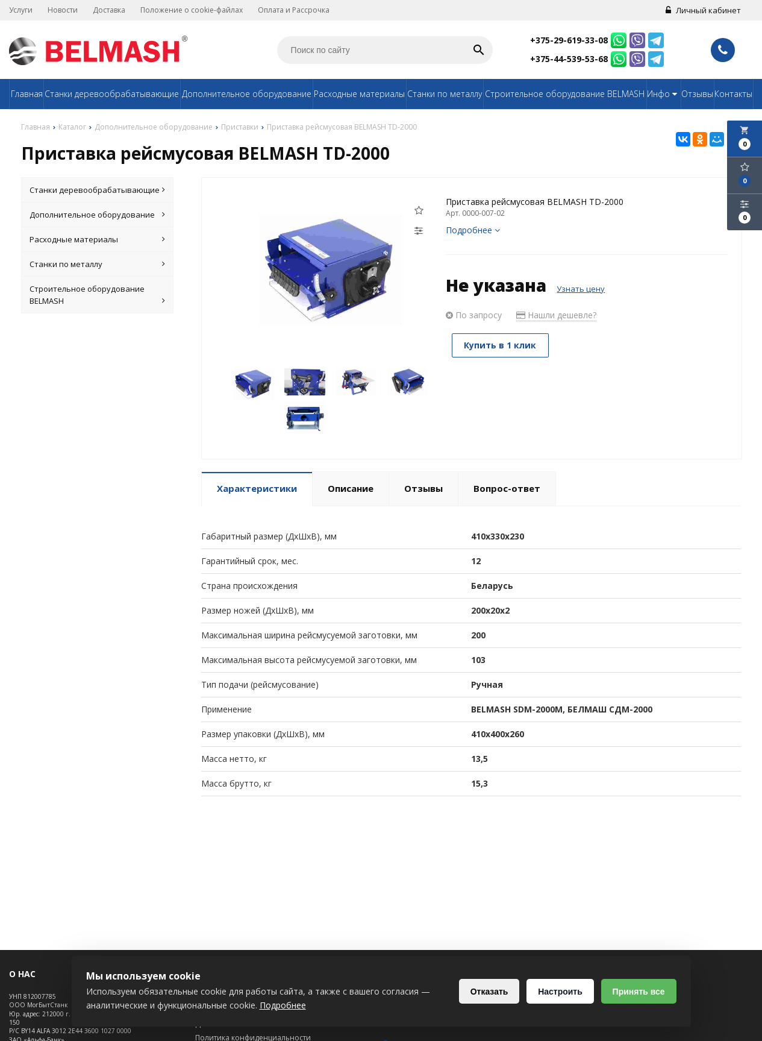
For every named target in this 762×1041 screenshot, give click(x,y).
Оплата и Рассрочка (293, 10)
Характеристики (257, 488)
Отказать (489, 991)
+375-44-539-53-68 (569, 58)
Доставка (109, 10)
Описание (350, 488)
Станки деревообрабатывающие (112, 93)
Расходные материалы (359, 93)
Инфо (663, 93)
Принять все (638, 991)
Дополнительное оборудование (246, 93)
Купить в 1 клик (500, 345)
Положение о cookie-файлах (191, 10)
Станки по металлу (444, 93)
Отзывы (697, 93)
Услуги (21, 10)
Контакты (733, 93)
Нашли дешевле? (556, 315)
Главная (27, 93)
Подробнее (473, 230)
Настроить (560, 991)
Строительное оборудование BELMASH (565, 93)
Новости (63, 10)
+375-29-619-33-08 (569, 40)
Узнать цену (581, 288)
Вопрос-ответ (506, 488)
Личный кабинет (703, 10)
